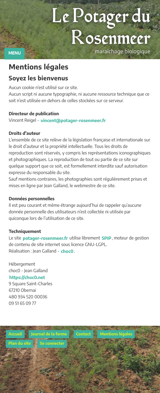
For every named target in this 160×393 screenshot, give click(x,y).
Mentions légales (116, 334)
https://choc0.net (27, 277)
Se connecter (52, 344)
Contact (83, 334)
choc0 (67, 251)
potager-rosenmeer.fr (45, 238)
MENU (14, 53)
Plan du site (19, 344)
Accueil (15, 334)
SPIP (106, 238)
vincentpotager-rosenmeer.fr (73, 120)
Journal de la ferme (49, 334)
